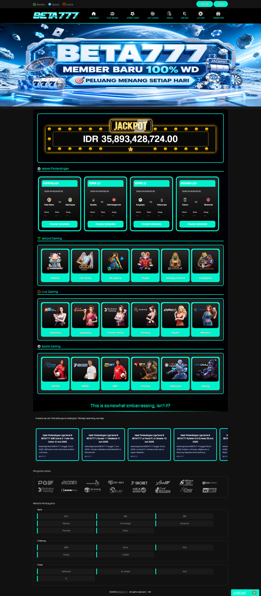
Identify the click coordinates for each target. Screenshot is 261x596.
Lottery (201, 15)
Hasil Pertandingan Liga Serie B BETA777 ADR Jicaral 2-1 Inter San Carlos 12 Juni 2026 (57, 438)
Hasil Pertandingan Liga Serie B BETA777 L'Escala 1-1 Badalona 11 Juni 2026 (103, 438)
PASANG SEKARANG (60, 224)
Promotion (218, 15)
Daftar (205, 3)
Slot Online (112, 15)
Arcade (185, 15)
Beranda (94, 15)
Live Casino (152, 15)
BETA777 (121, 592)
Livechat (68, 4)
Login (221, 3)
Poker (170, 15)
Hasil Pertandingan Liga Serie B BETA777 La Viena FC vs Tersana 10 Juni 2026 (149, 438)
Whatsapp (39, 4)
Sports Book (133, 15)
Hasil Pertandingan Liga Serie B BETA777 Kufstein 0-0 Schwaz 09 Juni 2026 (195, 438)
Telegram (53, 4)
